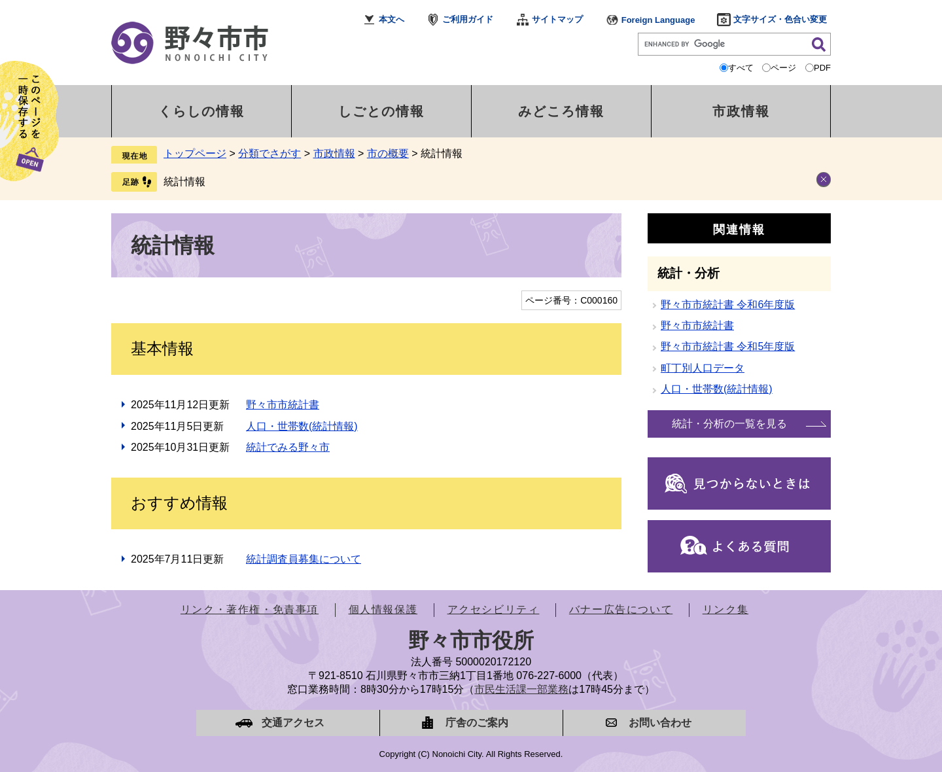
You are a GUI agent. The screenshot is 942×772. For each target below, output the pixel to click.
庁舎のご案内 (476, 722)
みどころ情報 (561, 111)
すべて (741, 67)
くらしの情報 (201, 111)
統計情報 (184, 181)
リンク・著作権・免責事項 (250, 609)
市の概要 (388, 153)
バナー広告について (620, 609)
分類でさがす (269, 153)
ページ (783, 67)
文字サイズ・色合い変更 (780, 19)
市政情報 (741, 111)
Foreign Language (658, 20)
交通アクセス (293, 722)
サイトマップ (557, 19)
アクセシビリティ (493, 609)
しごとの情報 (381, 111)
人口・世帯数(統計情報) (302, 426)
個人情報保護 (383, 609)
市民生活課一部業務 (521, 689)
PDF (822, 67)
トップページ (195, 153)
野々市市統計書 (282, 404)
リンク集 (725, 609)
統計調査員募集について (303, 559)
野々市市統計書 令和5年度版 (728, 346)
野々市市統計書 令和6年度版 (728, 304)
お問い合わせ (660, 722)
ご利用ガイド (467, 19)
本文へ (391, 19)
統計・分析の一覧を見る (729, 423)
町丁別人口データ (702, 368)
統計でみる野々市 (288, 447)
